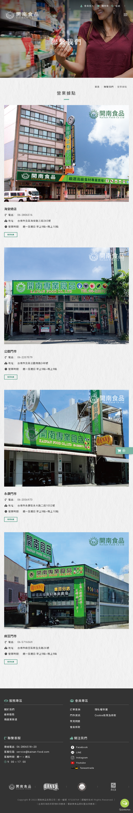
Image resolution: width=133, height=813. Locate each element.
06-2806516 (25, 215)
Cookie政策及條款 (105, 715)
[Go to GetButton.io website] (124, 810)
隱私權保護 (101, 709)
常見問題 (75, 721)
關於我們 (9, 709)
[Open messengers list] (124, 803)
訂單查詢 (75, 709)
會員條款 (75, 727)
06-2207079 (25, 357)
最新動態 (9, 714)
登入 (87, 6)
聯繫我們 (108, 87)
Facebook (79, 747)
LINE (76, 752)
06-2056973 (25, 499)
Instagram (79, 758)
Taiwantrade (82, 768)
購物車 (103, 6)
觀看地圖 (10, 235)
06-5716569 (25, 642)
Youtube (78, 763)
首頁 (97, 87)
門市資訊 (75, 715)
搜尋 (115, 6)
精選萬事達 (10, 719)
